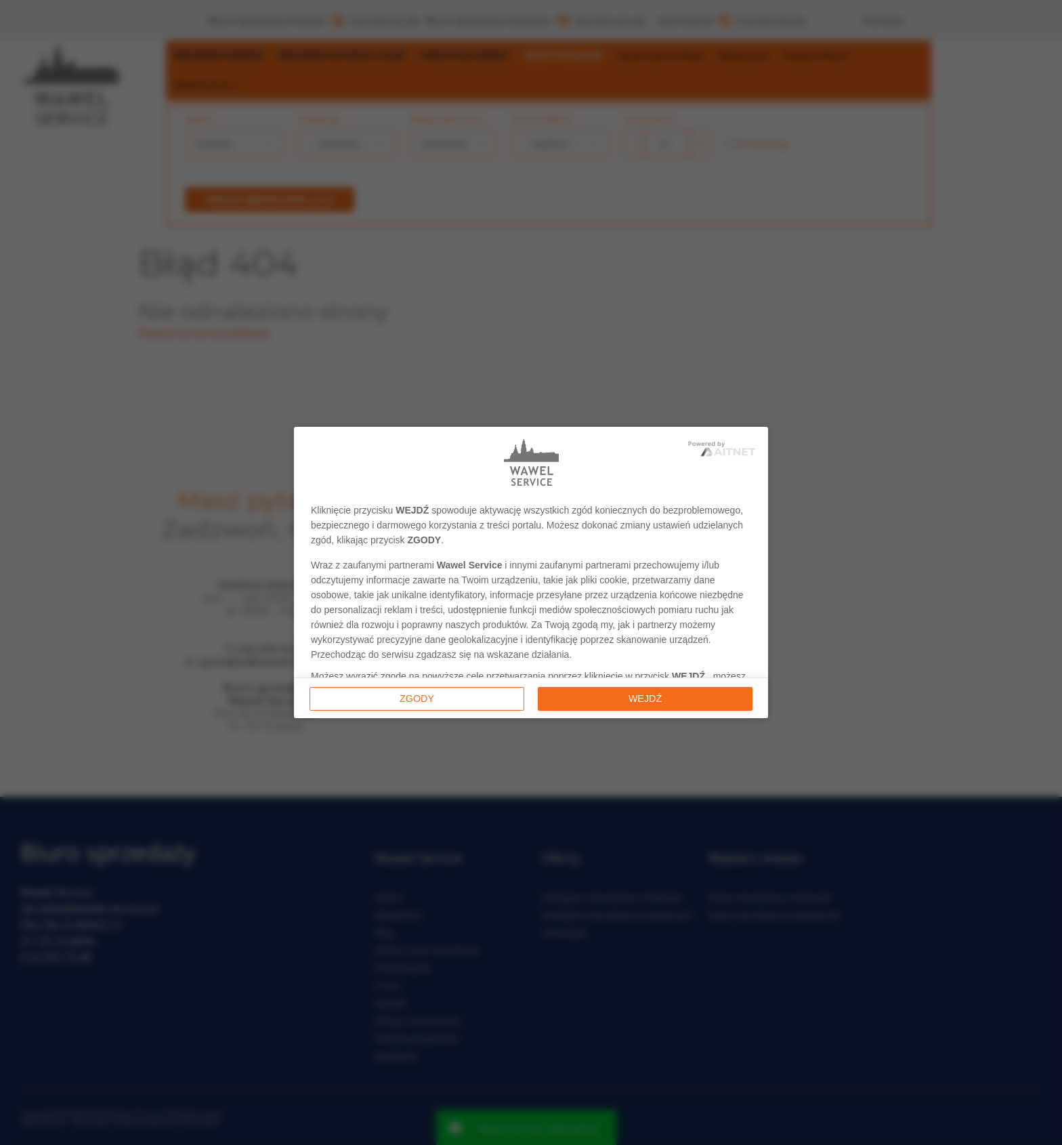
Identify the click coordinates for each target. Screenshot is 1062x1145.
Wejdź (645, 698)
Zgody (417, 698)
